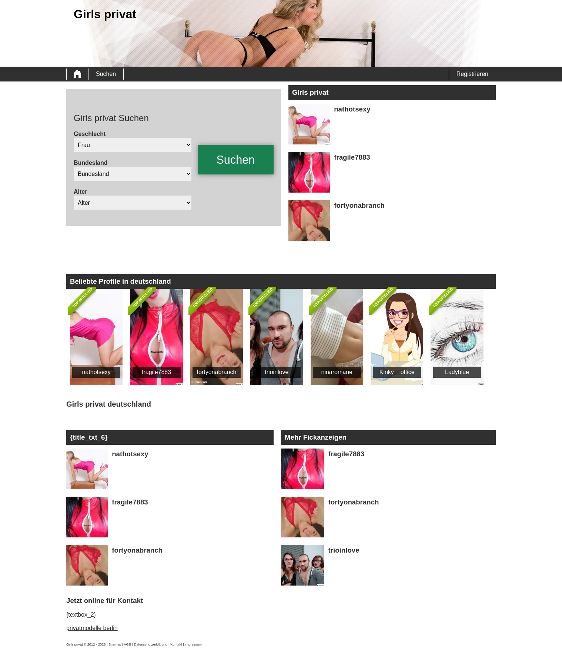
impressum (193, 644)
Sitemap (114, 644)
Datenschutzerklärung (151, 644)
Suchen (106, 74)
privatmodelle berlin (92, 628)
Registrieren (472, 74)
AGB (127, 644)
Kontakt (176, 644)
